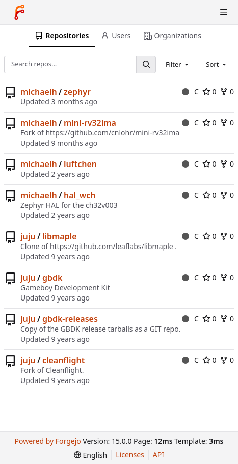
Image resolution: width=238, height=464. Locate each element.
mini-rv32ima (90, 123)
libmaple (59, 236)
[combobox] (178, 64)
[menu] (90, 455)
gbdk (52, 277)
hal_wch (79, 195)
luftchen (80, 164)
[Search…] (145, 64)
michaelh (38, 92)
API (158, 454)
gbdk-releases (70, 319)
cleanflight (63, 360)
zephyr (77, 92)
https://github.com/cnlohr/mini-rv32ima (112, 133)
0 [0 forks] (227, 91)
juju (27, 236)
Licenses (130, 454)
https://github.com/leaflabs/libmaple (111, 246)
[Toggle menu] (224, 12)
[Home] (19, 12)
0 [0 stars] (209, 91)
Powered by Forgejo (48, 441)
